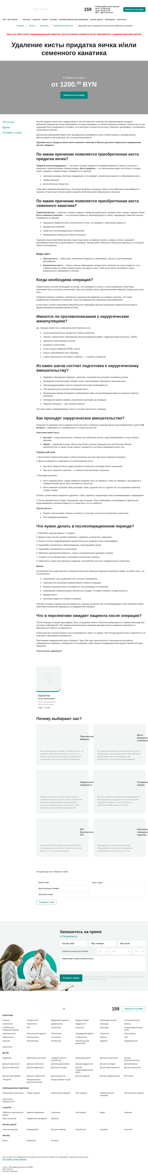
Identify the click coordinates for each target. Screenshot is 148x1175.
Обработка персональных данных (12, 1113)
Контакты (121, 20)
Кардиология (81, 1024)
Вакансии (55, 1119)
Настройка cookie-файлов (14, 1159)
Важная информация (35, 1112)
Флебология (56, 1041)
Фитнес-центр (96, 20)
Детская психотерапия (11, 1076)
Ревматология (8, 1037)
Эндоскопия (7, 1047)
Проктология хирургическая (8, 1100)
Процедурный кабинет (85, 1034)
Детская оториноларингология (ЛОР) (84, 1069)
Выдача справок (82, 1020)
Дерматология (57, 1024)
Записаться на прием (134, 9)
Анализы (6, 1020)
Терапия (103, 1037)
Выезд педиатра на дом (60, 1080)
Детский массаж (130, 1064)
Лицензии (128, 1112)
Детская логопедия (107, 1064)
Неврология (56, 1028)
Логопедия (104, 1024)
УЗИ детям (6, 1080)
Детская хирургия (83, 1076)
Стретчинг (128, 1129)
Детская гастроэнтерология (131, 1059)
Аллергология (32, 1020)
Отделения (55, 1112)
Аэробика (104, 1129)
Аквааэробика (32, 1129)
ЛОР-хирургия (81, 1093)
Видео (102, 1112)
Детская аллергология (109, 1058)
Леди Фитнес (81, 1129)
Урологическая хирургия (134, 1093)
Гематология (7, 1024)
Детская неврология (10, 1067)
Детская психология (132, 1067)
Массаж (127, 1024)
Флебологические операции (107, 1094)
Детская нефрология (35, 1067)
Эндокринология (131, 1041)
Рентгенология (33, 1037)
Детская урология (58, 1076)
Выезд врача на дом (108, 1020)
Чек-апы (26, 20)
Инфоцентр (110, 20)
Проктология (56, 1034)
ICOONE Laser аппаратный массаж (10, 1029)
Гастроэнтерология (132, 1020)
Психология (104, 1034)
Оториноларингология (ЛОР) (133, 1029)
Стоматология (81, 1037)
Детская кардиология (84, 1064)
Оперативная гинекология (13, 1093)
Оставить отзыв (12, 132)
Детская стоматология (36, 1076)
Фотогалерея (81, 1112)
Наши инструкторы (10, 1129)
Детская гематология (10, 1064)
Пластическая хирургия (36, 1034)
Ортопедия (104, 1028)
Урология (6, 1041)
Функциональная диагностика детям (34, 1081)
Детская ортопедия (59, 1067)
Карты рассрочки (9, 1119)
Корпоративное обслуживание (73, 20)
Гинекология (32, 1024)
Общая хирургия (33, 1093)
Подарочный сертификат (37, 1119)
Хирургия (103, 1041)
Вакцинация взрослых (60, 1020)
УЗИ (126, 1037)
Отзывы (53, 20)
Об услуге (8, 122)
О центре (36, 20)
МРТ (28, 1028)
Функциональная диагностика (82, 1042)
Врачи (45, 20)
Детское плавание (58, 1129)
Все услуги (12, 20)
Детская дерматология (60, 1064)
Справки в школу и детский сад (58, 1059)
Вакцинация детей (83, 1058)
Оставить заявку (71, 978)
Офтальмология (9, 1034)
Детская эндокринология (110, 1076)
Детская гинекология (35, 1064)
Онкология (80, 1028)
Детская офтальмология (110, 1067)
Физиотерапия (32, 1041)
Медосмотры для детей (36, 1058)
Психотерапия (130, 1034)
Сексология (55, 1037)
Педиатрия (6, 1058)
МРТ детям (128, 1076)
